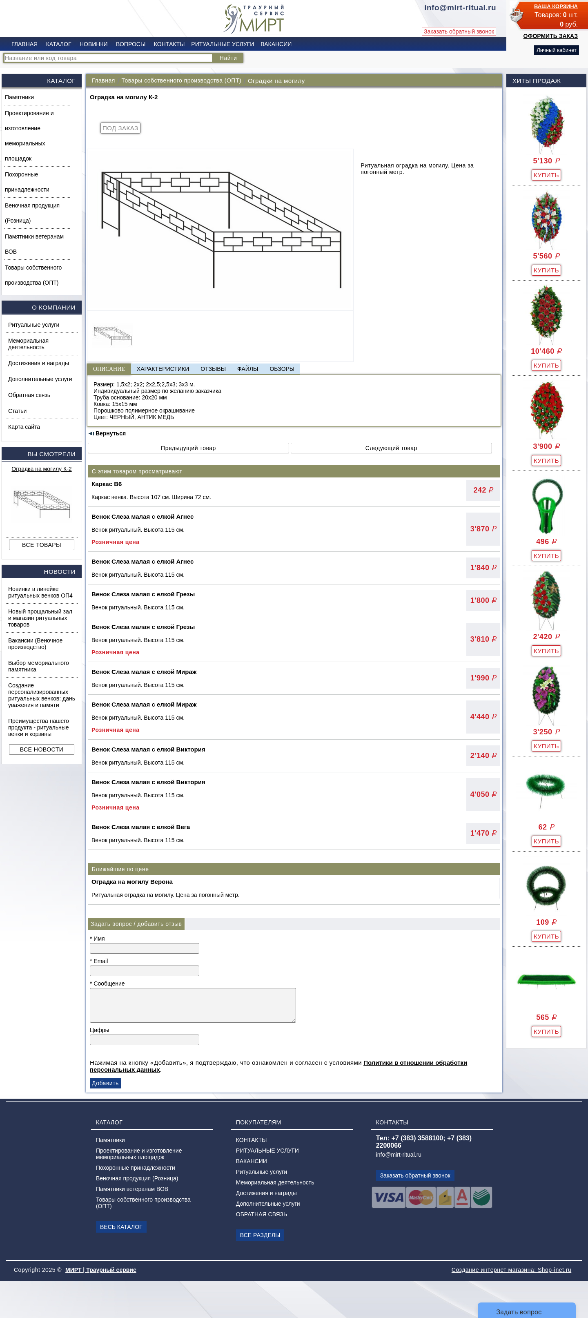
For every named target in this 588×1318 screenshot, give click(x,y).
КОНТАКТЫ (169, 44)
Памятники (19, 97)
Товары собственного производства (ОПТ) (33, 275)
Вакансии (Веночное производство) (35, 643)
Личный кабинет (557, 50)
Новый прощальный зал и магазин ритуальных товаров (40, 618)
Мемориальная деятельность (28, 343)
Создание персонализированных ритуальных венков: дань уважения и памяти (41, 695)
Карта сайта (24, 427)
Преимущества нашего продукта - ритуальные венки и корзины (38, 727)
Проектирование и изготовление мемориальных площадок (29, 136)
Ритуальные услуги (33, 324)
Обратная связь (29, 395)
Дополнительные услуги (40, 379)
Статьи (17, 411)
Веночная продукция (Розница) (32, 213)
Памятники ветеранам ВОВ (34, 244)
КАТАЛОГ (58, 44)
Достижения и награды (38, 363)
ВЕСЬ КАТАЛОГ (121, 1227)
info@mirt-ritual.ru (398, 1154)
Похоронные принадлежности (27, 182)
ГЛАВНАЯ (24, 44)
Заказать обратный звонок (459, 31)
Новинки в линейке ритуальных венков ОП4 (40, 592)
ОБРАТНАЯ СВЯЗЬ (261, 1214)
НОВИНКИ (94, 44)
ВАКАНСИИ (276, 44)
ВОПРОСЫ (130, 44)
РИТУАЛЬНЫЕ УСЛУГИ (222, 44)
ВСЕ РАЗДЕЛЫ (260, 1235)
